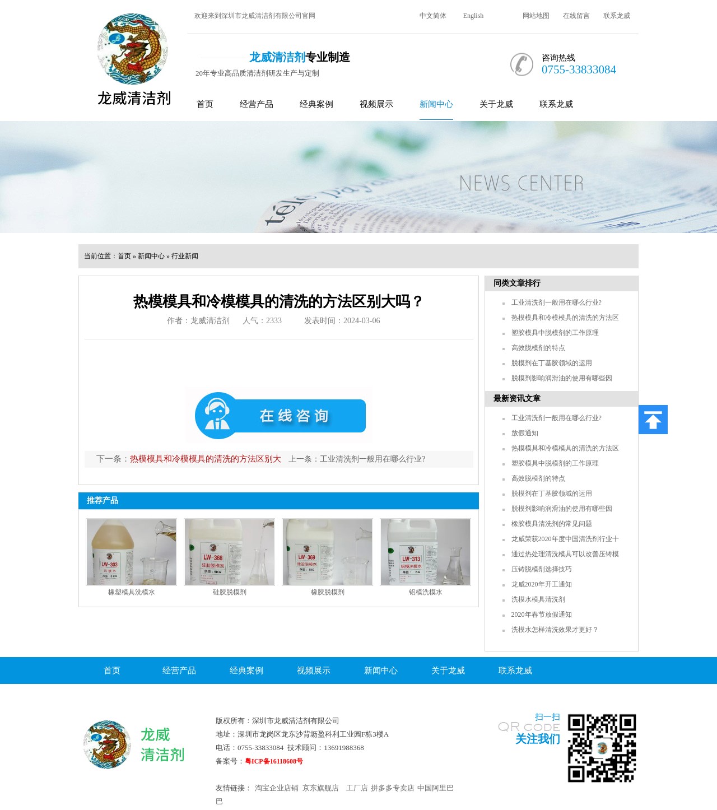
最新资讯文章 (517, 398)
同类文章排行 (517, 283)
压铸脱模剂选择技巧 (541, 569)
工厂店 (357, 788)
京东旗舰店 (320, 788)
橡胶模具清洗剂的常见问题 (551, 524)
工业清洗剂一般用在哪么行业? (372, 459)
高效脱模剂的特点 (538, 348)
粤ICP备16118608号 (274, 761)
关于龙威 (496, 104)
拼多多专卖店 (393, 788)
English (473, 16)
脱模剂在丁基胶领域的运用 (551, 363)
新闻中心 (436, 104)
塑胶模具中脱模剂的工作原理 (555, 333)
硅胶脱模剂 (229, 592)
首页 (205, 104)
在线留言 (576, 16)
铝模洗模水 (426, 592)
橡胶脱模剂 (327, 592)
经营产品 (256, 104)
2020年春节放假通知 (541, 614)
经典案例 (316, 104)
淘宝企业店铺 (277, 788)
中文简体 (433, 16)
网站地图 (536, 16)
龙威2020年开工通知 (541, 584)
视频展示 (376, 104)
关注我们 (537, 739)
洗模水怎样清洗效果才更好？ (555, 630)
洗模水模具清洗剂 (538, 599)
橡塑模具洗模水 (131, 592)
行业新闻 (184, 256)
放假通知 (524, 433)
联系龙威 (616, 16)
